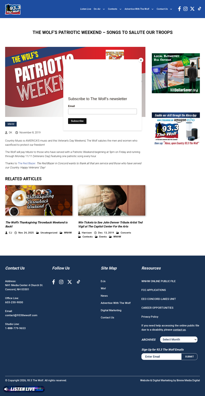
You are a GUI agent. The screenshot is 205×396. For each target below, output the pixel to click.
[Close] (141, 60)
